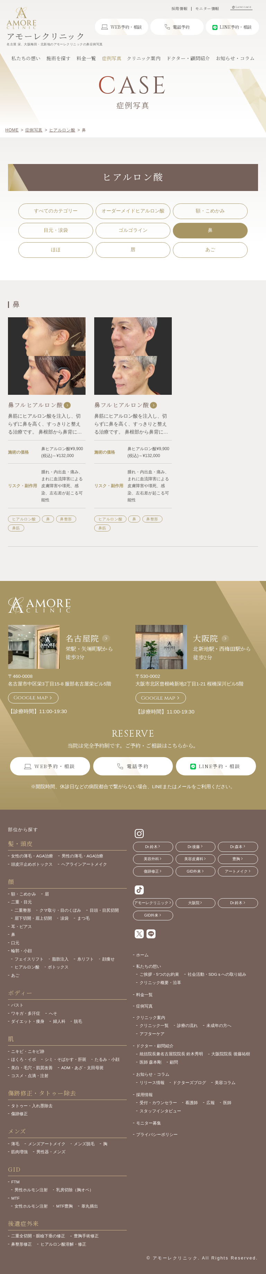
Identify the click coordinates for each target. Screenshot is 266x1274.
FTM (15, 1182)
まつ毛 (83, 918)
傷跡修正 (19, 1113)
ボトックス (58, 967)
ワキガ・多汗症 (25, 1013)
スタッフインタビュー (160, 1111)
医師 (227, 1102)
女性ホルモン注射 (31, 1206)
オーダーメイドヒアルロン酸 (133, 210)
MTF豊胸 (64, 1206)
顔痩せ (108, 959)
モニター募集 (148, 1123)
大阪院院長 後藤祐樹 (230, 1054)
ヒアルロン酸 (24, 519)
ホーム (142, 955)
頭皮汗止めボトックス (32, 864)
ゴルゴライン (133, 230)
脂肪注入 (60, 959)
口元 (15, 942)
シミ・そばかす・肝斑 (65, 1059)
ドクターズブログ (189, 1082)
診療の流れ (187, 1025)
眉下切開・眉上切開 (33, 918)
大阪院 (205, 638)
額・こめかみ (210, 210)
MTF (15, 1198)
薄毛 (15, 1143)
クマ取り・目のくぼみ (60, 910)
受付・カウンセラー (158, 1102)
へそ (53, 1013)
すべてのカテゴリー (56, 210)
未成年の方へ (218, 1025)
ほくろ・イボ (23, 1059)
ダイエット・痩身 (27, 1021)
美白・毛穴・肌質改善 (32, 1067)
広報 (210, 1102)
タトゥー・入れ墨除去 (32, 1105)
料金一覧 (144, 994)
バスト (17, 1005)
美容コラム (225, 1082)
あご (210, 249)
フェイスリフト (29, 959)
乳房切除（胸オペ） (75, 1189)
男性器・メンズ (50, 1151)
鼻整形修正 (21, 1244)
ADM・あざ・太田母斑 (82, 1067)
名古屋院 (82, 638)
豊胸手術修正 (86, 1236)
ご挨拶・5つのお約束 (159, 974)
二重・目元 (21, 902)
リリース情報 (152, 1082)
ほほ (56, 249)
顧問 (174, 1062)
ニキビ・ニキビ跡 (27, 1051)
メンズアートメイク (46, 1143)
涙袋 (64, 918)
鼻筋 (16, 528)
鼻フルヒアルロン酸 (39, 405)
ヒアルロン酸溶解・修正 (63, 1244)
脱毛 (78, 1021)
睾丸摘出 (89, 1206)
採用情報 (179, 9)
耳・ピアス (21, 926)
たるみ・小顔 (107, 1059)
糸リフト (85, 959)
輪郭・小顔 (21, 950)
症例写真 (144, 1006)
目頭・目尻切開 (104, 910)
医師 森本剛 (150, 1062)
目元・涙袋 (56, 230)
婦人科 (59, 1021)
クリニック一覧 (154, 1025)
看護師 (191, 1102)
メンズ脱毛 (84, 1143)
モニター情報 (207, 9)
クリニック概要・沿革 (160, 982)
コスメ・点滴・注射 (29, 1075)
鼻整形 (66, 519)
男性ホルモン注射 (31, 1189)
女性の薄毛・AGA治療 (32, 856)
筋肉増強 (19, 1151)
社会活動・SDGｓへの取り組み (217, 974)
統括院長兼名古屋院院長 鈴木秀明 (171, 1054)
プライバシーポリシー (157, 1134)
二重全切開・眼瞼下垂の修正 (38, 1236)
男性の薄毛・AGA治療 (83, 856)
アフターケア (152, 1033)
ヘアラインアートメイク (84, 864)
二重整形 (23, 910)
